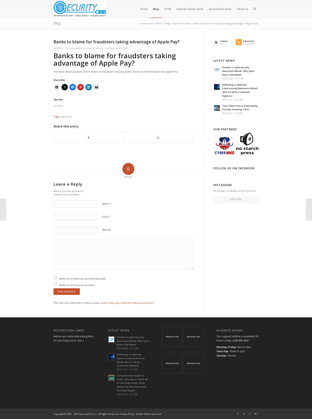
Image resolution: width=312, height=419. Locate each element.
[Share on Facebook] (88, 138)
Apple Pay (66, 116)
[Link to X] (244, 414)
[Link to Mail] (255, 414)
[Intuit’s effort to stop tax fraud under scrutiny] (3, 209)
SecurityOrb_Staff (118, 48)
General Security (94, 48)
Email (106, 216)
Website (106, 229)
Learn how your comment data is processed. (127, 303)
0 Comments (73, 48)
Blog (57, 23)
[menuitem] (144, 9)
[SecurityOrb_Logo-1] (80, 9)
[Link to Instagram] (250, 414)
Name (106, 203)
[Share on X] (158, 138)
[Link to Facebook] (238, 414)
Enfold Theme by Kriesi (148, 413)
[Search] (254, 9)
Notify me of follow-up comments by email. (82, 278)
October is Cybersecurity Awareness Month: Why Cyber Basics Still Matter (238, 71)
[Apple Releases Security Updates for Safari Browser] (309, 209)
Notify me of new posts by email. (77, 285)
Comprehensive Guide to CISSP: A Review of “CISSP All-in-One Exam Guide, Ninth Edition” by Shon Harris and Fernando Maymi (132, 383)
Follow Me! (236, 199)
